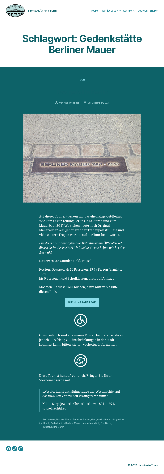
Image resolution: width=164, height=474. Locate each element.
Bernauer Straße (83, 420)
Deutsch (143, 10)
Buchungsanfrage (82, 303)
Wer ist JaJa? (110, 10)
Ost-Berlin (116, 423)
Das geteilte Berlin (82, 91)
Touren (95, 10)
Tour (82, 80)
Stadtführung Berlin (53, 427)
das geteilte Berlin (103, 420)
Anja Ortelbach (71, 103)
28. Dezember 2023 (99, 103)
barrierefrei (49, 420)
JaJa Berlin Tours (147, 465)
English (154, 10)
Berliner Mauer (65, 420)
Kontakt (127, 10)
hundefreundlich (101, 423)
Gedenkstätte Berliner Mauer (75, 423)
